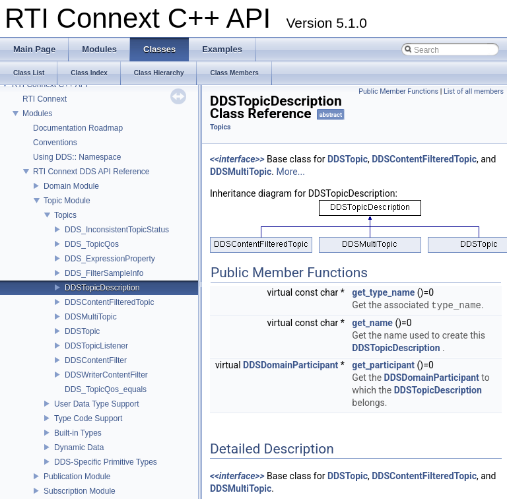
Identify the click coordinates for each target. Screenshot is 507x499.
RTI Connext (44, 99)
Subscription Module (80, 491)
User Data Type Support (96, 404)
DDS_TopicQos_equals (106, 389)
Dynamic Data (79, 447)
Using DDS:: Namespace (77, 157)
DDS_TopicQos (92, 244)
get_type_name (383, 292)
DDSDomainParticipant (290, 365)
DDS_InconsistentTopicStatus (117, 229)
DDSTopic (82, 331)
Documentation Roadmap (78, 128)
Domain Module (71, 186)
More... (291, 171)
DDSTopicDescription (102, 287)
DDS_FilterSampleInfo (104, 273)
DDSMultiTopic (91, 316)
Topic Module (67, 200)
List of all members (474, 91)
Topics (65, 215)
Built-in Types (78, 433)
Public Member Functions (398, 91)
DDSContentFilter (96, 360)
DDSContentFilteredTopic (109, 302)
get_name (372, 322)
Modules (37, 113)
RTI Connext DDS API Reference (91, 171)
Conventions (55, 142)
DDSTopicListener (96, 345)
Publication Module (77, 476)
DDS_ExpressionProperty (110, 258)
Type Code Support (88, 418)
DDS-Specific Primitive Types (105, 462)
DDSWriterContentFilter (106, 375)
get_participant (383, 365)
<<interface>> (237, 159)
